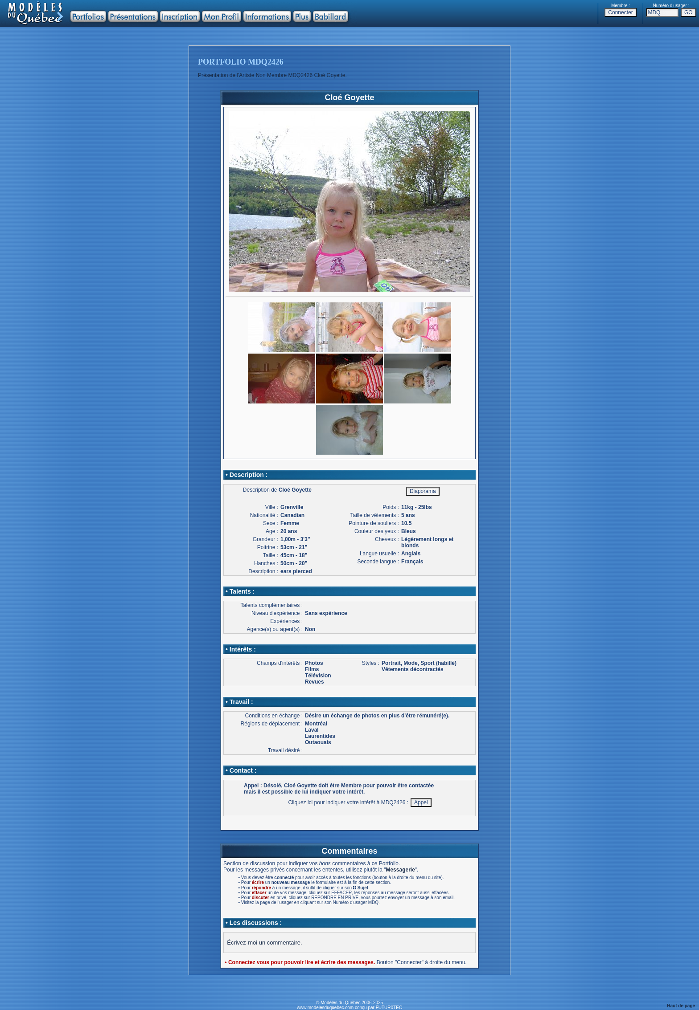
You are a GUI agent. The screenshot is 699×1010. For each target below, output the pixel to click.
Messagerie (400, 870)
